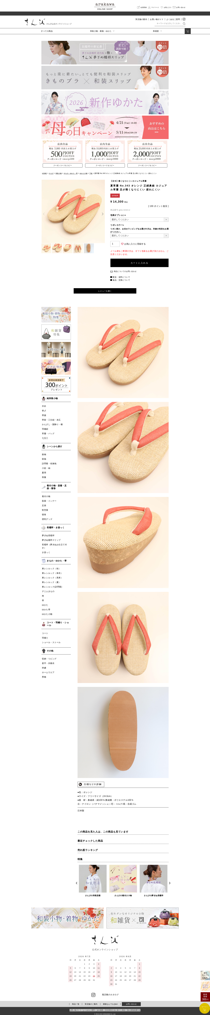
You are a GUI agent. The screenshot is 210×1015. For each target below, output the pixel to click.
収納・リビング (49, 657)
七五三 (45, 436)
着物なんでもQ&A (110, 1002)
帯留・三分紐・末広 (51, 418)
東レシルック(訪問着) (52, 585)
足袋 (44, 504)
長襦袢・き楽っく (55, 526)
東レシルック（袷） (51, 567)
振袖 (44, 453)
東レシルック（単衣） (52, 571)
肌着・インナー (49, 499)
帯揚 (44, 414)
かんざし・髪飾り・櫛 (52, 423)
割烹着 (45, 508)
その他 (50, 649)
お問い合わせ (131, 1002)
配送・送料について (121, 275)
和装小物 (59, 173)
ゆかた (45, 603)
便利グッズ (47, 517)
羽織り (45, 636)
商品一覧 (75, 1002)
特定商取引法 (115, 1009)
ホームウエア (48, 671)
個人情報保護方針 (133, 1009)
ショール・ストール (51, 641)
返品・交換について (121, 278)
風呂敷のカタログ (110, 993)
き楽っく (46, 551)
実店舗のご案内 (91, 1002)
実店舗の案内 (141, 19)
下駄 (94, 173)
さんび (51, 173)
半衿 (44, 405)
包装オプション (118, 215)
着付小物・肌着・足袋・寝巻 (57, 485)
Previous (75, 881)
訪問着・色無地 (49, 462)
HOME (44, 173)
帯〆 (44, 409)
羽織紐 (45, 427)
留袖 (44, 457)
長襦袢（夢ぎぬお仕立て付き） (54, 544)
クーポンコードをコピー (62, 165)
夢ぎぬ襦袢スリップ (51, 538)
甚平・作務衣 (48, 662)
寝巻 (44, 513)
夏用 (44, 471)
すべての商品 (47, 31)
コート (45, 631)
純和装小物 (52, 397)
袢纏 (44, 666)
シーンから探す (54, 445)
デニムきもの (48, 590)
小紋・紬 (46, 466)
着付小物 (46, 495)
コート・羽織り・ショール (58, 622)
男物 (44, 675)
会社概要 (100, 1009)
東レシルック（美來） (52, 576)
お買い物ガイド (157, 19)
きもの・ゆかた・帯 (72, 173)
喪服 (44, 475)
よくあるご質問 (173, 19)
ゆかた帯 (46, 608)
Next (168, 881)
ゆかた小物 (86, 173)
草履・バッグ (48, 432)
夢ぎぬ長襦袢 (48, 534)
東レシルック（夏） (51, 581)
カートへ (204, 1008)
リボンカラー (117, 225)
